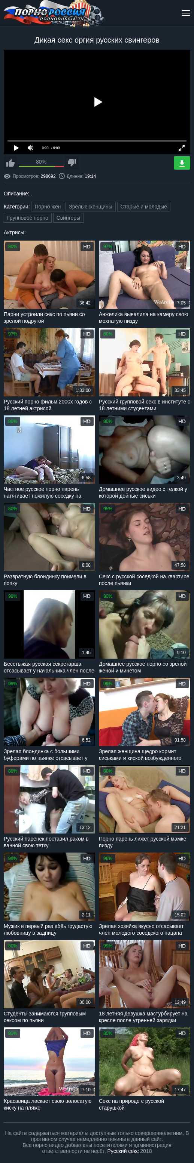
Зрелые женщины (90, 207)
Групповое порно (27, 218)
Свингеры (69, 218)
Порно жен (47, 207)
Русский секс (123, 1151)
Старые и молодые (144, 207)
